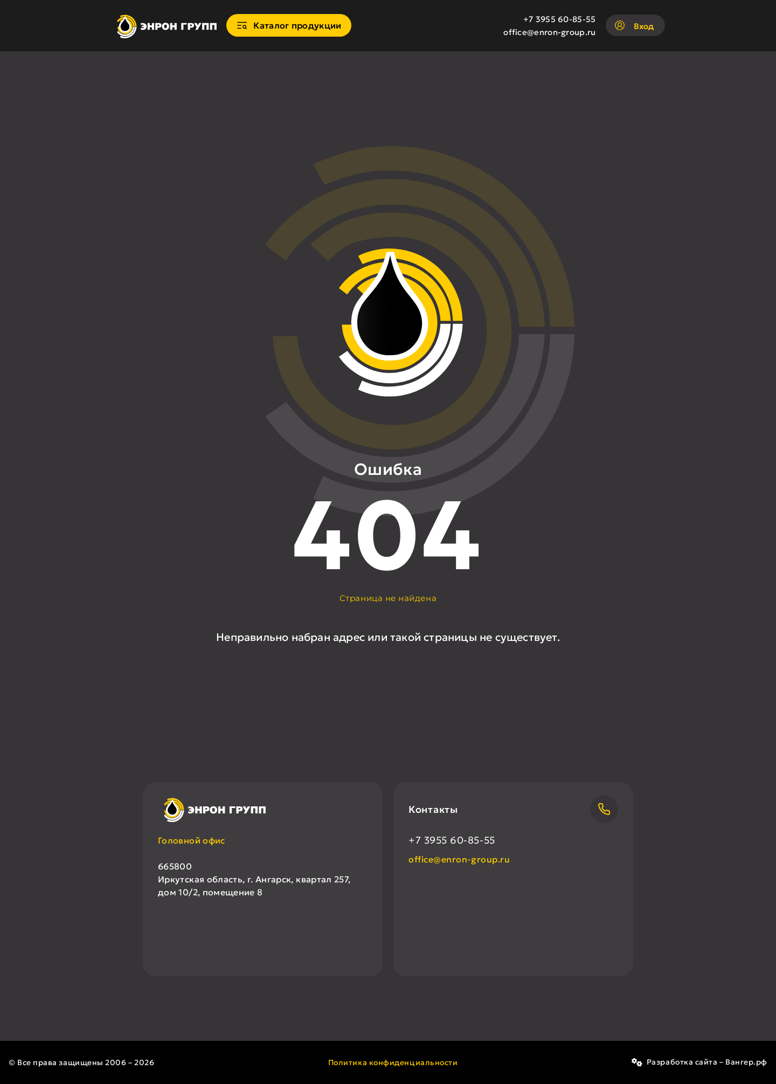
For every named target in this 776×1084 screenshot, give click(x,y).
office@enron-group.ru (549, 32)
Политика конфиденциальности (393, 1062)
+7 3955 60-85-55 (559, 19)
